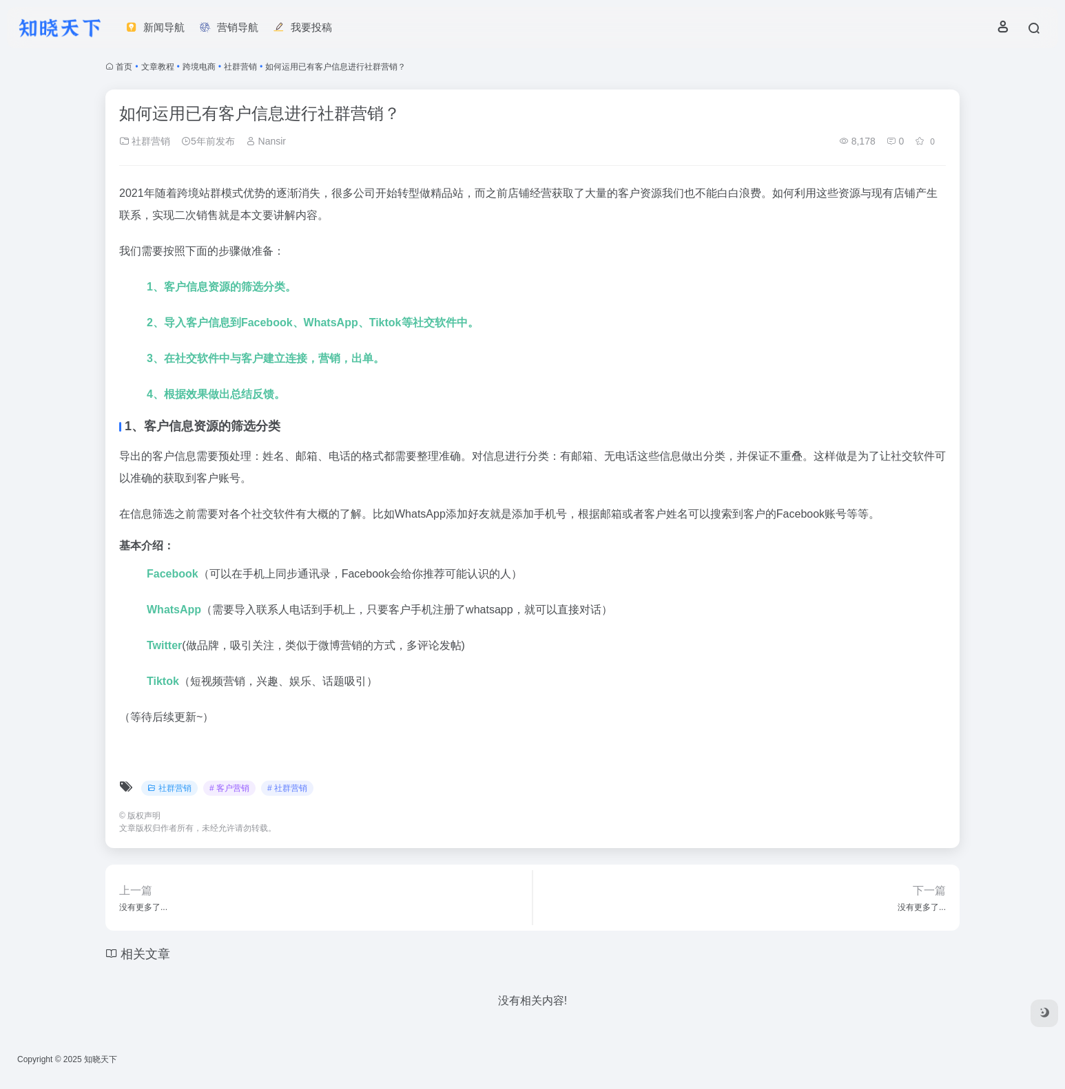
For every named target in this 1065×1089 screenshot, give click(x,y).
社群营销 (240, 67)
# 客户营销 (229, 788)
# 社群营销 (287, 788)
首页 (124, 67)
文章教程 (157, 67)
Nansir (266, 141)
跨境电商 (199, 67)
